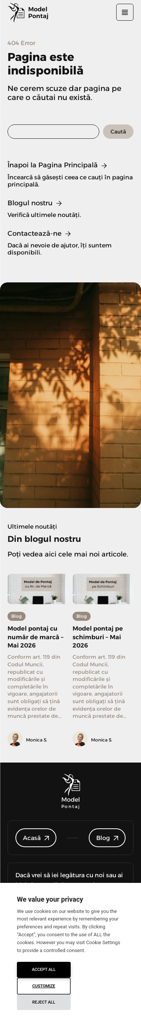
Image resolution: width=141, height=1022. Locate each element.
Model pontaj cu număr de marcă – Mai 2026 (36, 637)
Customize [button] (43, 986)
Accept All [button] (44, 969)
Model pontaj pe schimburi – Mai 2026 (98, 637)
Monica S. (36, 740)
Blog (16, 616)
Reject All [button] (43, 1002)
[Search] (118, 131)
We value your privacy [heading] (50, 899)
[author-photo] (16, 739)
